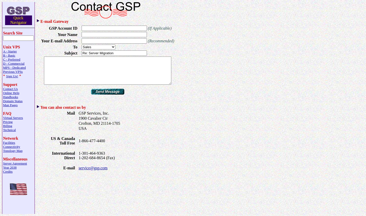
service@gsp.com (93, 173)
